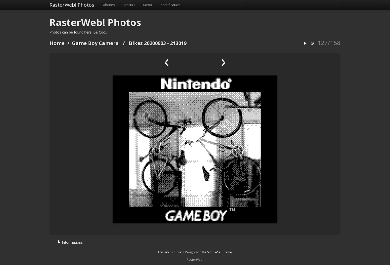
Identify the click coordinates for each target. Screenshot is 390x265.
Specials (128, 4)
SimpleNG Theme (219, 252)
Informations (70, 242)
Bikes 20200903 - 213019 (158, 43)
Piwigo (190, 252)
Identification (169, 4)
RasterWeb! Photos (71, 4)
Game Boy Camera (95, 43)
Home (57, 43)
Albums (109, 4)
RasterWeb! (195, 260)
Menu (147, 4)
